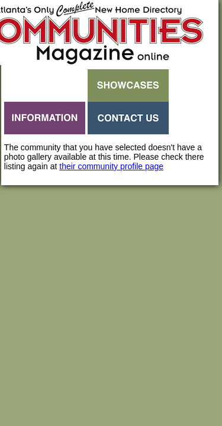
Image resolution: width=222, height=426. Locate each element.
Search (44, 85)
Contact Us (128, 118)
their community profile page (111, 166)
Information (44, 118)
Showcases (128, 85)
